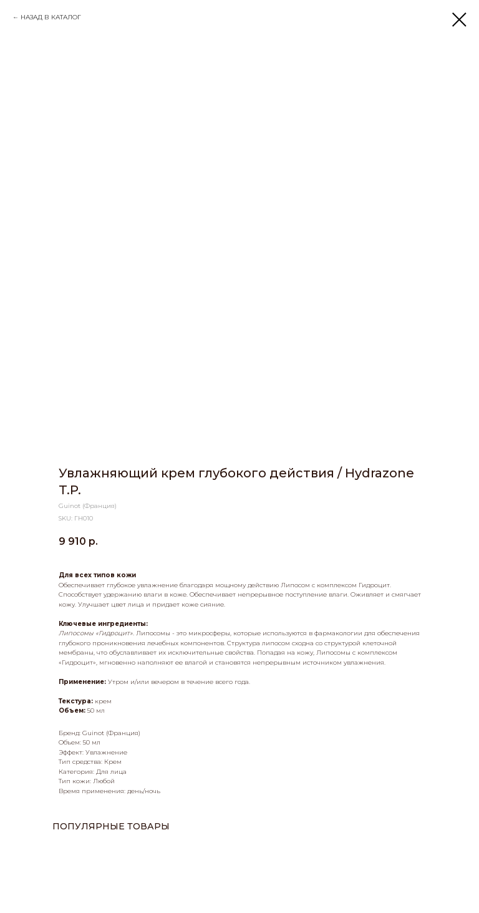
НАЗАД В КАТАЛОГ (51, 17)
